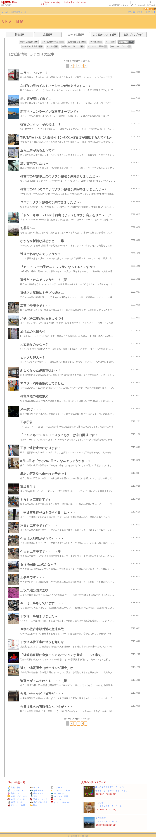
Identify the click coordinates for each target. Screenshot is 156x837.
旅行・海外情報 (38, 802)
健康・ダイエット (17, 796)
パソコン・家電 (59, 796)
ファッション (15, 790)
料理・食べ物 (15, 802)
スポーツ (56, 787)
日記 (11, 12)
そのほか (8, 5)
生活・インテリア (17, 799)
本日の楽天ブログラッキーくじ (109, 787)
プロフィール (20, 12)
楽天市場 (151, 5)
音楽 (33, 796)
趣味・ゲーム (37, 790)
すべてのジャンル (60, 802)
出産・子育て (15, 787)
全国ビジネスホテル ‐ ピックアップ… (112, 790)
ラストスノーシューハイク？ (108, 821)
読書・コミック (38, 799)
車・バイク (57, 793)
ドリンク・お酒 (16, 805)
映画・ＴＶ (36, 793)
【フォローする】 (135, 12)
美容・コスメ (15, 793)
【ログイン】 (150, 12)
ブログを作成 (139, 5)
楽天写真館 (100, 818)
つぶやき (99, 802)
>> (118, 5)
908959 (148, 9)
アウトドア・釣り (60, 790)
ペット (34, 787)
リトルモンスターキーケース (108, 806)
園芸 (33, 805)
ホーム (4, 12)
